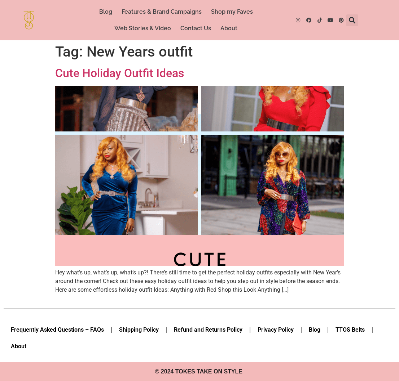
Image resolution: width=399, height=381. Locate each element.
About (228, 28)
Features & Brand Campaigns (162, 11)
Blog (105, 11)
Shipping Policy (139, 329)
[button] (352, 20)
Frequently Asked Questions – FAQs (57, 329)
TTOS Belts (350, 329)
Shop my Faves (232, 11)
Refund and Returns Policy (208, 329)
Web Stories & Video (142, 28)
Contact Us (195, 28)
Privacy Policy (276, 329)
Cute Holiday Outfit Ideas (119, 73)
